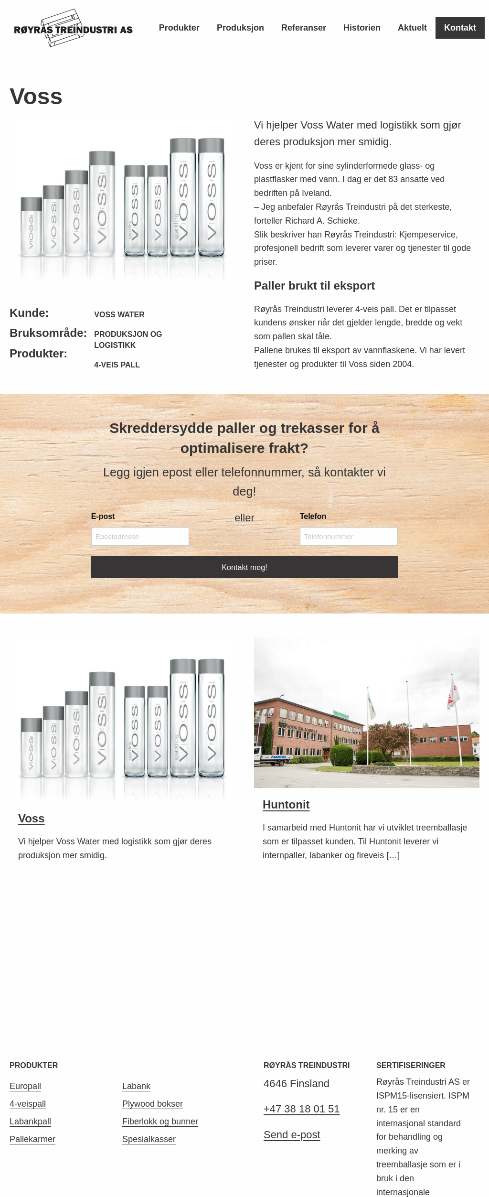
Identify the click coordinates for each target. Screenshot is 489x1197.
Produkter (179, 27)
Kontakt (460, 27)
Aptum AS (200, 1167)
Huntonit (286, 804)
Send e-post (292, 997)
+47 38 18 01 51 (302, 972)
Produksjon (240, 27)
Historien (362, 27)
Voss (31, 818)
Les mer (391, 1090)
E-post (103, 516)
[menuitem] (179, 28)
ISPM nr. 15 (413, 1117)
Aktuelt (412, 27)
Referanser (303, 27)
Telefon (313, 516)
